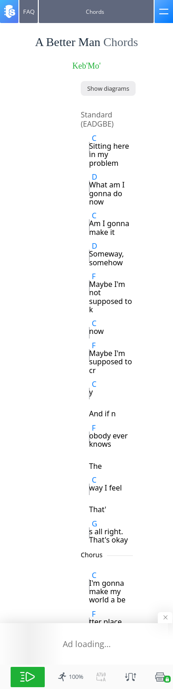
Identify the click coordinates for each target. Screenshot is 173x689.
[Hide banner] (165, 617)
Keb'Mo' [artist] (86, 65)
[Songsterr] (9, 11)
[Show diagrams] (108, 88)
